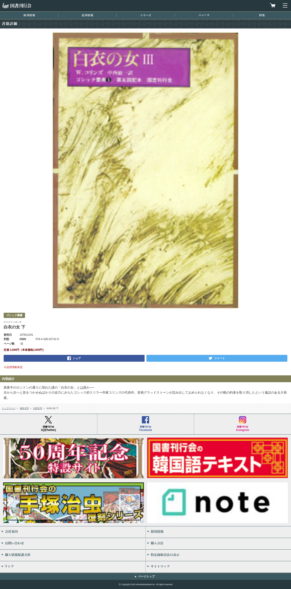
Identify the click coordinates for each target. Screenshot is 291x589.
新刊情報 (29, 15)
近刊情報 (87, 15)
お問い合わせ (73, 543)
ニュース (204, 15)
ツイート (219, 358)
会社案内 (73, 532)
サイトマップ (218, 567)
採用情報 (218, 532)
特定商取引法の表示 (218, 555)
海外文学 (24, 408)
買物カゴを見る (272, 5)
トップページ (8, 408)
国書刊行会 (16, 5)
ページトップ (146, 576)
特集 (262, 15)
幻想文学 (37, 408)
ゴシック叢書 (14, 315)
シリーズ (145, 15)
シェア (77, 358)
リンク (73, 567)
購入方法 (218, 543)
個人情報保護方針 (73, 555)
